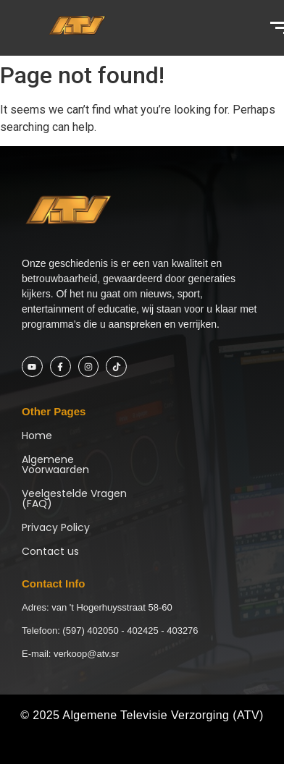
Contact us (50, 551)
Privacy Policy (56, 527)
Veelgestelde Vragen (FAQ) (74, 498)
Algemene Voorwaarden (55, 464)
